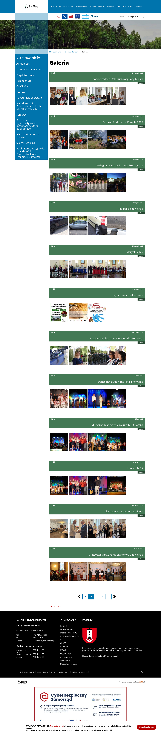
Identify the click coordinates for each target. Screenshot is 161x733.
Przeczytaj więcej (57, 726)
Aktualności (23, 63)
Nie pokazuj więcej (146, 727)
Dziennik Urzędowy (68, 633)
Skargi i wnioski (25, 143)
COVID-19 (22, 86)
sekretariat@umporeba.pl (44, 640)
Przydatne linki (25, 75)
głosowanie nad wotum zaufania (124, 511)
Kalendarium (24, 80)
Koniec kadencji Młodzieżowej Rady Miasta (118, 79)
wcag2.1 (58, 16)
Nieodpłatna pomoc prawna (28, 136)
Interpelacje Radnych (69, 636)
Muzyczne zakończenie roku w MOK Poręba (117, 425)
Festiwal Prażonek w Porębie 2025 (123, 122)
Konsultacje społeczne (29, 97)
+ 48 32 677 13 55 (40, 635)
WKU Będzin (65, 660)
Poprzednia (82, 596)
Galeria (21, 92)
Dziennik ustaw (67, 629)
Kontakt (63, 626)
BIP (71, 16)
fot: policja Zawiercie (131, 208)
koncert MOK (135, 468)
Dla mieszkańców (71, 52)
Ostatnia (114, 596)
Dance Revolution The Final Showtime (120, 381)
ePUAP (63, 643)
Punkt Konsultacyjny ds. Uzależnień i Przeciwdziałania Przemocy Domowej (30, 153)
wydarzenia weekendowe (128, 295)
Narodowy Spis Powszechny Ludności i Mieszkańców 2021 (30, 106)
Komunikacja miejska (28, 69)
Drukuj (58, 606)
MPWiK (63, 650)
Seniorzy (21, 114)
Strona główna (55, 52)
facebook (52, 16)
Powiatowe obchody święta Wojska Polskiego (116, 338)
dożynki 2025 (135, 252)
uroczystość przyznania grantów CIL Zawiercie (116, 554)
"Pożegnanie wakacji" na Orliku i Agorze (119, 165)
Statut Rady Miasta (68, 664)
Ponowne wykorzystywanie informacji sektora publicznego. (27, 124)
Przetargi (64, 646)
